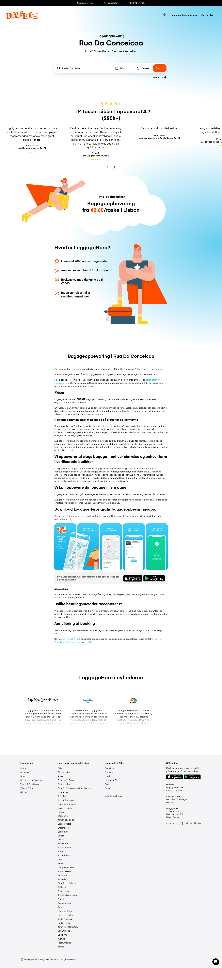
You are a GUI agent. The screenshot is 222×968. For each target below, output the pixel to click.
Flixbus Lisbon (64, 772)
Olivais (61, 835)
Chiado (61, 768)
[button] (215, 961)
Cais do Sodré (64, 823)
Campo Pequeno (66, 867)
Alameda (62, 879)
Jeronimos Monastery (68, 926)
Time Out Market (65, 914)
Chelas (61, 839)
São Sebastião (64, 855)
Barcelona (109, 768)
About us (24, 772)
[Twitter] (186, 823)
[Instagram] (191, 823)
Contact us (171, 823)
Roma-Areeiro (64, 871)
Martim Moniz (64, 922)
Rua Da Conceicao (66, 800)
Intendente (63, 815)
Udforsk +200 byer (113, 795)
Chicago (109, 772)
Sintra (60, 907)
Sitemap (24, 792)
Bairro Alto (62, 934)
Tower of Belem (65, 911)
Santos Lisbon (64, 784)
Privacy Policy (26, 788)
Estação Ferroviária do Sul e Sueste (74, 788)
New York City (112, 780)
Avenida (61, 938)
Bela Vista (62, 875)
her (56, 597)
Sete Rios (62, 796)
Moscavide (63, 843)
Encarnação (63, 827)
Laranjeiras (63, 792)
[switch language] (164, 14)
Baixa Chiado (64, 930)
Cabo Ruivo (63, 831)
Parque (61, 811)
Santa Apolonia (65, 918)
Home (23, 768)
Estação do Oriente (67, 883)
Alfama (61, 946)
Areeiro (61, 851)
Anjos (60, 776)
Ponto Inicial (63, 891)
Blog (22, 776)
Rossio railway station (68, 895)
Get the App (207, 14)
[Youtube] (195, 823)
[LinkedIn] (199, 823)
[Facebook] (182, 823)
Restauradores (64, 942)
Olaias (60, 859)
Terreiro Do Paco (66, 780)
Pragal (61, 899)
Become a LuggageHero (184, 14)
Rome (107, 788)
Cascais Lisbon (65, 807)
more (37, 139)
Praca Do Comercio (67, 803)
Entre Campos (64, 847)
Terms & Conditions (29, 784)
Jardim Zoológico (66, 819)
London (108, 776)
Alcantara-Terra (65, 903)
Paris (107, 784)
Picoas (61, 863)
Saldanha (62, 887)
